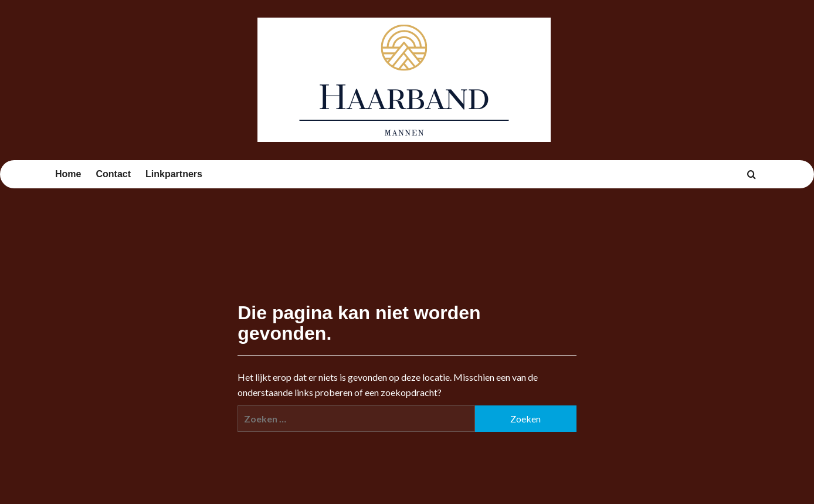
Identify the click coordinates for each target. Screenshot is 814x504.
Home (68, 174)
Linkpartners (173, 174)
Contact (113, 174)
